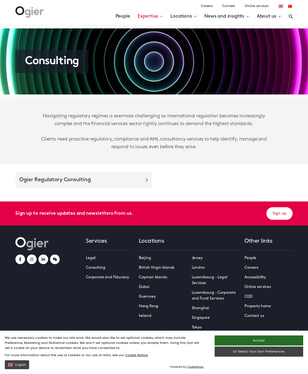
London (198, 268)
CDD (248, 297)
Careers (207, 6)
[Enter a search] (291, 16)
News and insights (226, 16)
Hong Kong (149, 306)
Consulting (95, 268)
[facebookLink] (20, 259)
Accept (259, 340)
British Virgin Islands (156, 268)
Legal (91, 258)
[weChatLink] (55, 259)
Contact (228, 6)
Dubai (144, 287)
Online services (257, 6)
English (17, 364)
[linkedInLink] (43, 259)
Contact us (254, 316)
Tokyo (197, 327)
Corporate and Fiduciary (107, 277)
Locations (183, 16)
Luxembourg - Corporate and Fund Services (214, 296)
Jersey (197, 258)
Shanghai (200, 308)
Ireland (145, 316)
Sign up (279, 213)
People (123, 16)
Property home (257, 306)
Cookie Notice (136, 355)
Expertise (150, 16)
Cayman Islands (153, 277)
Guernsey (147, 297)
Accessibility (255, 277)
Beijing (145, 258)
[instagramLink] (32, 259)
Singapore (201, 318)
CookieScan (195, 367)
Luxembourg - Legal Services (209, 280)
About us (269, 16)
